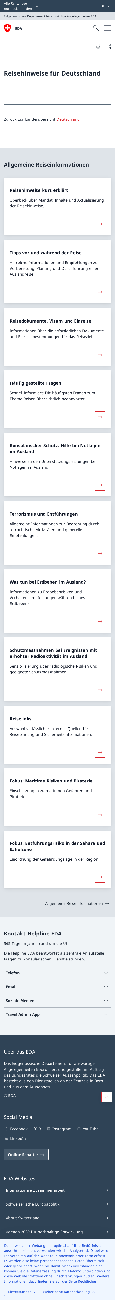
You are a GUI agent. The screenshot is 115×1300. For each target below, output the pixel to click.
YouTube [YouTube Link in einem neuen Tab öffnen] (87, 1128)
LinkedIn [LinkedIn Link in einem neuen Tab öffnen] (15, 1138)
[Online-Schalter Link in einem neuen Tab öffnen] (26, 1154)
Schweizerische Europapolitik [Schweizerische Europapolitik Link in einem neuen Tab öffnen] (57, 1204)
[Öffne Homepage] (13, 28)
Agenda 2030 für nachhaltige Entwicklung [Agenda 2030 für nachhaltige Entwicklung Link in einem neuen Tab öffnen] (57, 1232)
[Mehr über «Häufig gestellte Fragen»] (100, 416)
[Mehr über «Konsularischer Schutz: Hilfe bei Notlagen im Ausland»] (100, 485)
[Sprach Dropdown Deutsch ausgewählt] (105, 6)
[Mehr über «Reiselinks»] (100, 752)
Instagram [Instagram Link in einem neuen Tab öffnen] (59, 1128)
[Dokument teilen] (108, 46)
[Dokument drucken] (98, 46)
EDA (18, 28)
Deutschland (68, 119)
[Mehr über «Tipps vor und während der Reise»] (100, 292)
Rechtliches (87, 1281)
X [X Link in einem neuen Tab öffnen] (37, 1128)
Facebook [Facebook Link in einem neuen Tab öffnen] (16, 1128)
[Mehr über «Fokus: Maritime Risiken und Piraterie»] (100, 814)
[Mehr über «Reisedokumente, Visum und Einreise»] (100, 354)
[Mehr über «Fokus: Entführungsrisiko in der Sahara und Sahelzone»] (100, 877)
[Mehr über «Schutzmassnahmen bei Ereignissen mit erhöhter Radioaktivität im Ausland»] (100, 690)
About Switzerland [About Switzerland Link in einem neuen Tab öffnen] (57, 1218)
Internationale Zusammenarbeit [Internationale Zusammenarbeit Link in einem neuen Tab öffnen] (57, 1190)
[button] (106, 1097)
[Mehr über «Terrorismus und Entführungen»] (100, 553)
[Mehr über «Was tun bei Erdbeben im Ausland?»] (100, 621)
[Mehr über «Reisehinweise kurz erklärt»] (100, 224)
